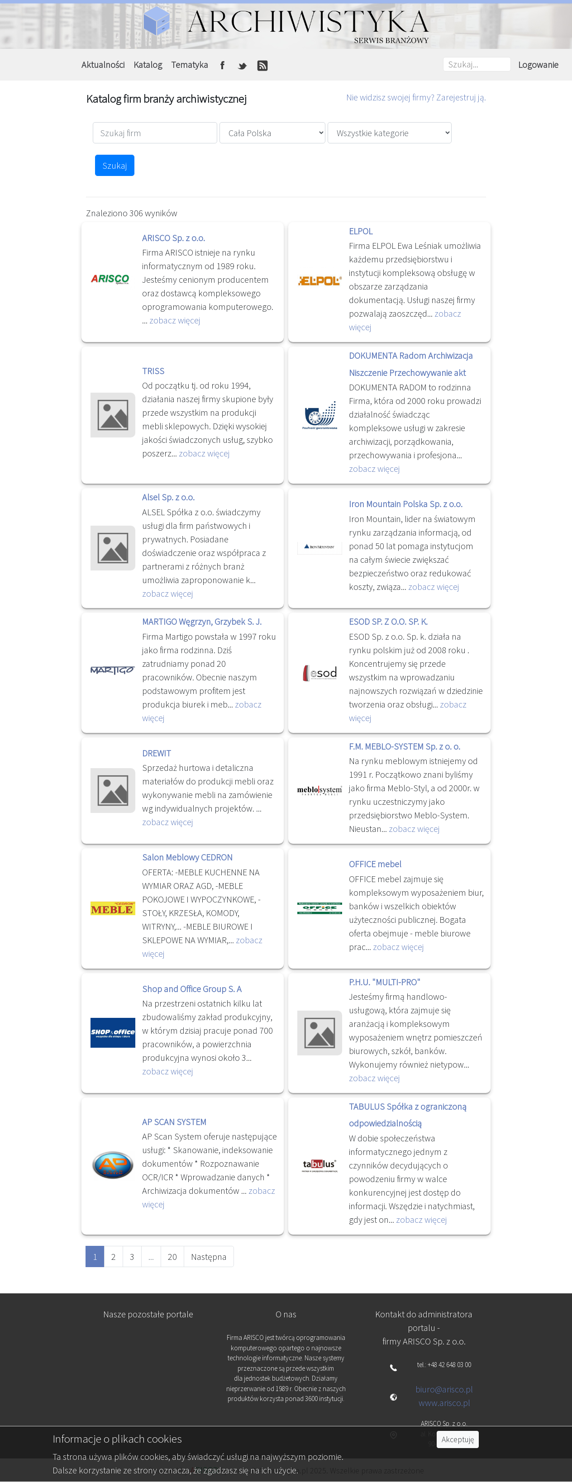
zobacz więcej (174, 320)
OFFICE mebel (375, 863)
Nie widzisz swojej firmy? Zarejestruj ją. (416, 97)
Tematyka (189, 64)
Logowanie (538, 64)
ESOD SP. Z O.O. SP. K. (388, 621)
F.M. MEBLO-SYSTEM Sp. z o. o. (404, 746)
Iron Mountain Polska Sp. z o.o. (405, 503)
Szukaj (114, 165)
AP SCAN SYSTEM (174, 1121)
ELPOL (360, 231)
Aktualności (102, 64)
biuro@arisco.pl (444, 1389)
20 (172, 1256)
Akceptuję (458, 1439)
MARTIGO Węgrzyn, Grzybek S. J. (202, 621)
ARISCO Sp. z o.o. (173, 237)
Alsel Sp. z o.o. (168, 497)
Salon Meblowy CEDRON (187, 857)
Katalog (147, 64)
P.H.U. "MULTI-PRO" (384, 982)
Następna (209, 1256)
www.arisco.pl (444, 1402)
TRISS (153, 370)
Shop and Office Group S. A (192, 988)
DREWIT (156, 753)
